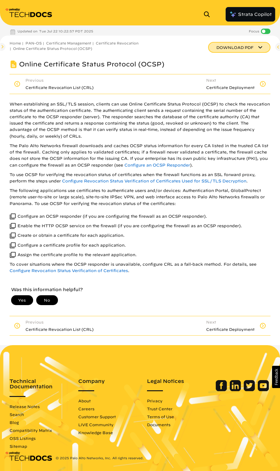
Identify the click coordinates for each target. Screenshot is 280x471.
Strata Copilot (250, 14)
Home (15, 43)
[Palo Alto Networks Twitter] (250, 389)
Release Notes (25, 406)
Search (17, 414)
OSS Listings (23, 438)
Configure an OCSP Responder (157, 165)
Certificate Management (68, 43)
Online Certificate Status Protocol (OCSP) (52, 48)
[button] (276, 377)
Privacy (155, 401)
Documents (159, 424)
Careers (86, 408)
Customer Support (97, 416)
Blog (14, 422)
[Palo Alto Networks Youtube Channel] (263, 389)
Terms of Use (160, 416)
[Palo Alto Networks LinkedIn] (236, 389)
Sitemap (18, 446)
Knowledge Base (95, 432)
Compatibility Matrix (31, 430)
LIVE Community (96, 424)
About (84, 401)
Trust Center (159, 408)
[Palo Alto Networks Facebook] (222, 389)
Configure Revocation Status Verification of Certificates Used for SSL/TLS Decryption (154, 181)
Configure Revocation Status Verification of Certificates (69, 270)
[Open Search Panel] (209, 14)
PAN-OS (33, 43)
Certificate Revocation (117, 43)
